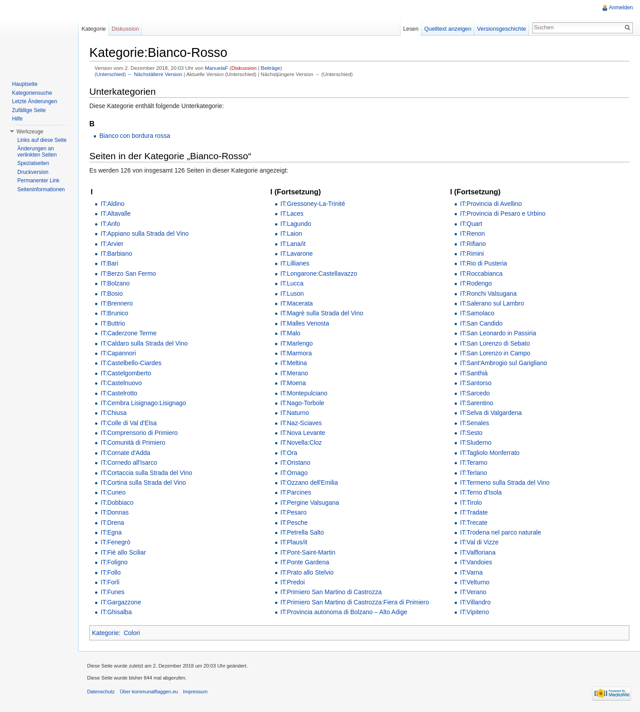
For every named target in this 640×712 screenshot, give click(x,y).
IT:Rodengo (476, 283)
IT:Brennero (116, 303)
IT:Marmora (296, 353)
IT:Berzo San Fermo (128, 273)
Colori (132, 632)
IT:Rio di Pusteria (483, 263)
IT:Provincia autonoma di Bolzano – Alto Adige (344, 611)
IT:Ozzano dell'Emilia (309, 482)
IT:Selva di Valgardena (491, 412)
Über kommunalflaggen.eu (149, 691)
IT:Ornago (294, 472)
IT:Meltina (293, 362)
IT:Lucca (292, 283)
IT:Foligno (114, 562)
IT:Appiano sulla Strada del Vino (144, 233)
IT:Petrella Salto (302, 532)
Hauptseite (24, 84)
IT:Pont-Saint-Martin (308, 552)
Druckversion (32, 172)
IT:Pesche (294, 522)
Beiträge (270, 68)
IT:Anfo (110, 223)
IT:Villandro (475, 602)
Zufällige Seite (29, 110)
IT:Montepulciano (304, 393)
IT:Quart (471, 223)
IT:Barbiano (116, 253)
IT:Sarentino (476, 402)
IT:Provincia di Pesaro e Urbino (502, 213)
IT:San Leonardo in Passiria (498, 333)
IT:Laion (291, 233)
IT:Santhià (474, 373)
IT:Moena (293, 382)
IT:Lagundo (295, 223)
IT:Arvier (111, 243)
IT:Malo (290, 333)
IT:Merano (294, 373)
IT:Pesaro (293, 512)
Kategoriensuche (32, 93)
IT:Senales (474, 422)
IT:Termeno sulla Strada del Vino (504, 482)
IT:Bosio (111, 293)
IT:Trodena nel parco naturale (500, 532)
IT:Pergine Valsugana (309, 502)
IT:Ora (288, 452)
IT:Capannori (118, 353)
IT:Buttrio (112, 323)
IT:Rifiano (473, 243)
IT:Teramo (473, 462)
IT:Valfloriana (478, 552)
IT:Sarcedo (475, 393)
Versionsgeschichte (501, 28)
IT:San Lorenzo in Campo (495, 353)
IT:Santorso (476, 382)
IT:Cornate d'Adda (125, 452)
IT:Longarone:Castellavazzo (318, 273)
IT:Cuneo (112, 492)
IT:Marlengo (296, 343)
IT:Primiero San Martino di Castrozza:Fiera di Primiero (354, 602)
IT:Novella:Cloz (301, 442)
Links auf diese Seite (42, 140)
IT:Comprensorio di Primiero (139, 432)
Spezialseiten (33, 163)
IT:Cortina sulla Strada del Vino (143, 482)
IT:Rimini (472, 253)
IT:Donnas (114, 512)
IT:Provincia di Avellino (491, 203)
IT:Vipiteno (474, 611)
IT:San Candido (481, 323)
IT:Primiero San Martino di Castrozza (331, 591)
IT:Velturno (474, 582)
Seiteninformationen (41, 189)
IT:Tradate (474, 512)
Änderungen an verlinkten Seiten (37, 151)
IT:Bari (109, 263)
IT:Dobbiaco (116, 502)
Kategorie (105, 632)
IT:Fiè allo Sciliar (123, 552)
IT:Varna (471, 572)
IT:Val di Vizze (479, 542)
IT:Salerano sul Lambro (492, 303)
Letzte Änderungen (34, 101)
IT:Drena (112, 522)
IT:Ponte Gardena (304, 562)
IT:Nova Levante (302, 432)
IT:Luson (292, 293)
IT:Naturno (294, 412)
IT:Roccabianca (481, 273)
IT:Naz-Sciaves (301, 422)
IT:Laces (292, 213)
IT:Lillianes (294, 263)
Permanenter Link (38, 180)
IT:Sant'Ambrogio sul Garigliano (503, 362)
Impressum (195, 691)
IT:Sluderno (476, 442)
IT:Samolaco (477, 313)
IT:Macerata (296, 303)
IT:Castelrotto (118, 393)
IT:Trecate (474, 522)
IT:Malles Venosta (304, 323)
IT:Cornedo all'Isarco (128, 462)
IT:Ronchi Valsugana (488, 293)
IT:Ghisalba (116, 611)
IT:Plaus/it (294, 542)
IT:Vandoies (476, 562)
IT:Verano (473, 591)
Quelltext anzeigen (448, 28)
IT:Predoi (292, 582)
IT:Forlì (110, 582)
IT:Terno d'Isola (481, 492)
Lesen (411, 28)
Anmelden (621, 7)
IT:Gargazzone (120, 602)
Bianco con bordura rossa (134, 135)
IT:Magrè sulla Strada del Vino (322, 313)
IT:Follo (110, 572)
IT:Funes (112, 591)
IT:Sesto (471, 432)
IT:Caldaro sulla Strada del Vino (144, 343)
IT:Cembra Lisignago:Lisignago (143, 402)
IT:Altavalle (115, 213)
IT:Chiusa (113, 412)
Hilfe (17, 119)
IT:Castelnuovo (121, 382)
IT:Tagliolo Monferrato (490, 452)
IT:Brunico (114, 313)
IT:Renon (472, 233)
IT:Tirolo (471, 502)
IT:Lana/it (293, 243)
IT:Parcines (295, 492)
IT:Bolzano (114, 283)
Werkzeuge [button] (29, 132)
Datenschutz (101, 691)
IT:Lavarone (296, 253)
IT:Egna (110, 532)
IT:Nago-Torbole (302, 402)
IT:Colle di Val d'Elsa (128, 422)
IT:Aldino (112, 203)
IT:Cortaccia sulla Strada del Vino (146, 472)
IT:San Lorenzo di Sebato (495, 343)
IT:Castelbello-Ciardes (130, 362)
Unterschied (110, 74)
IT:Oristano (295, 462)
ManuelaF (216, 68)
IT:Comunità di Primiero (132, 442)
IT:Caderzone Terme (128, 333)
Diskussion (243, 68)
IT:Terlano (473, 472)
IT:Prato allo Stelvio (307, 572)
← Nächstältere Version (155, 74)
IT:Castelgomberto (125, 373)
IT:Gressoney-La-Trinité (312, 203)
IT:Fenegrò (115, 542)
